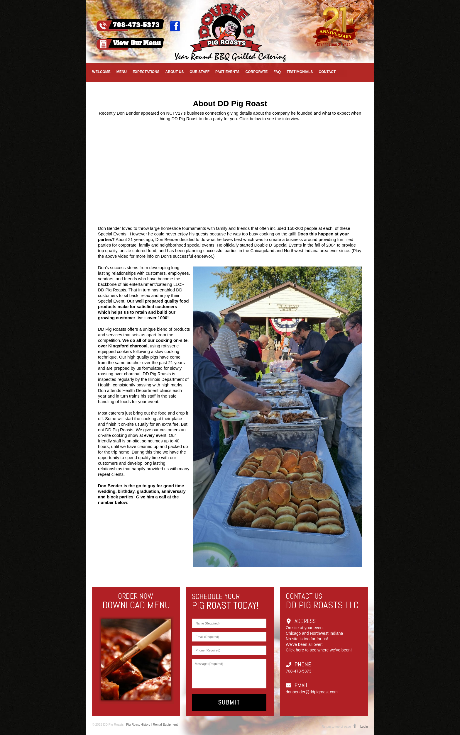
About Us (174, 72)
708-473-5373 (298, 671)
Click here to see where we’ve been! (319, 650)
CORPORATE (257, 72)
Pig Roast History (138, 724)
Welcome (101, 72)
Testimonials (300, 72)
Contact (327, 72)
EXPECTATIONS (146, 72)
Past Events (227, 72)
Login (364, 726)
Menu (121, 72)
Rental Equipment (165, 724)
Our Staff (199, 72)
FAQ (277, 72)
